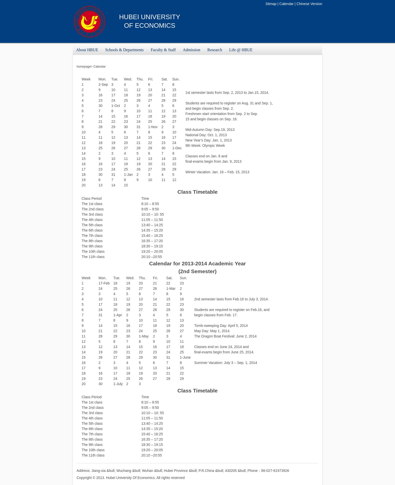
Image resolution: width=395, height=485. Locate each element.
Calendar (286, 4)
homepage (84, 66)
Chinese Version (309, 4)
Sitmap (271, 4)
